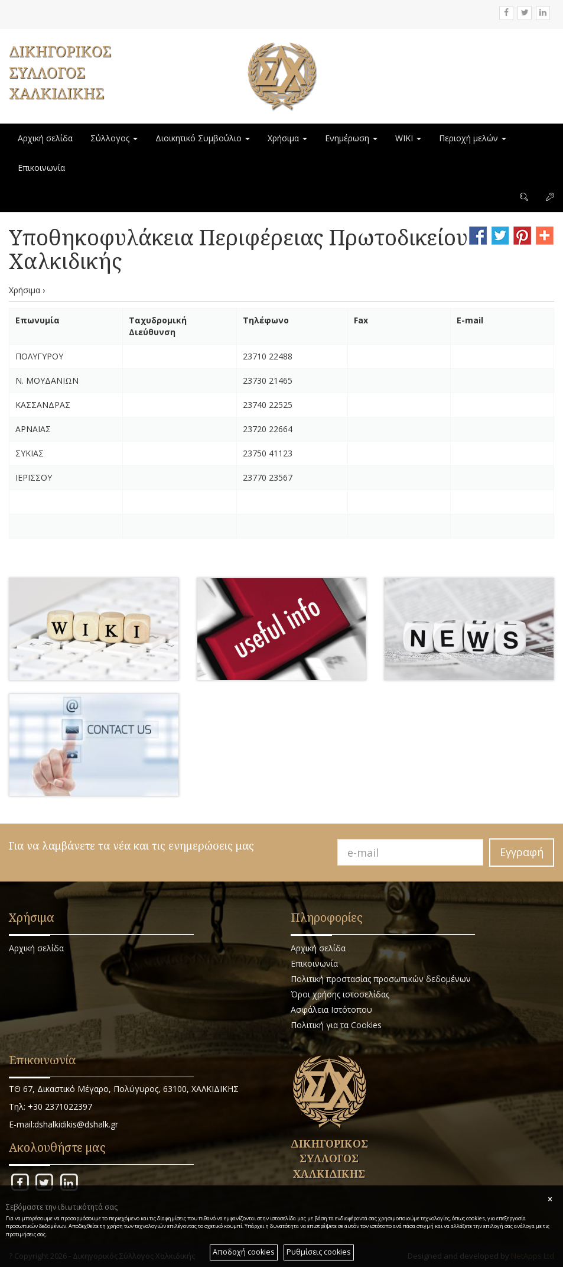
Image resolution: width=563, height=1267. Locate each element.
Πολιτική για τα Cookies (336, 1025)
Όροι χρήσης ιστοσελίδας (340, 994)
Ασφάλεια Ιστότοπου (331, 1009)
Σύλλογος (114, 138)
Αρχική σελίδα (45, 138)
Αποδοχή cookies (244, 1252)
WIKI (408, 138)
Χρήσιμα (287, 138)
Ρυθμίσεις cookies (319, 1252)
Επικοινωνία (41, 167)
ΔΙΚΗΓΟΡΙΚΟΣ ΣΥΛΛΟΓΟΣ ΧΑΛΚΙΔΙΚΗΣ (60, 72)
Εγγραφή (522, 852)
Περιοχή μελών (472, 138)
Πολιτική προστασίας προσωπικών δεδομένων (381, 978)
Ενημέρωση (351, 138)
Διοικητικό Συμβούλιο (202, 138)
